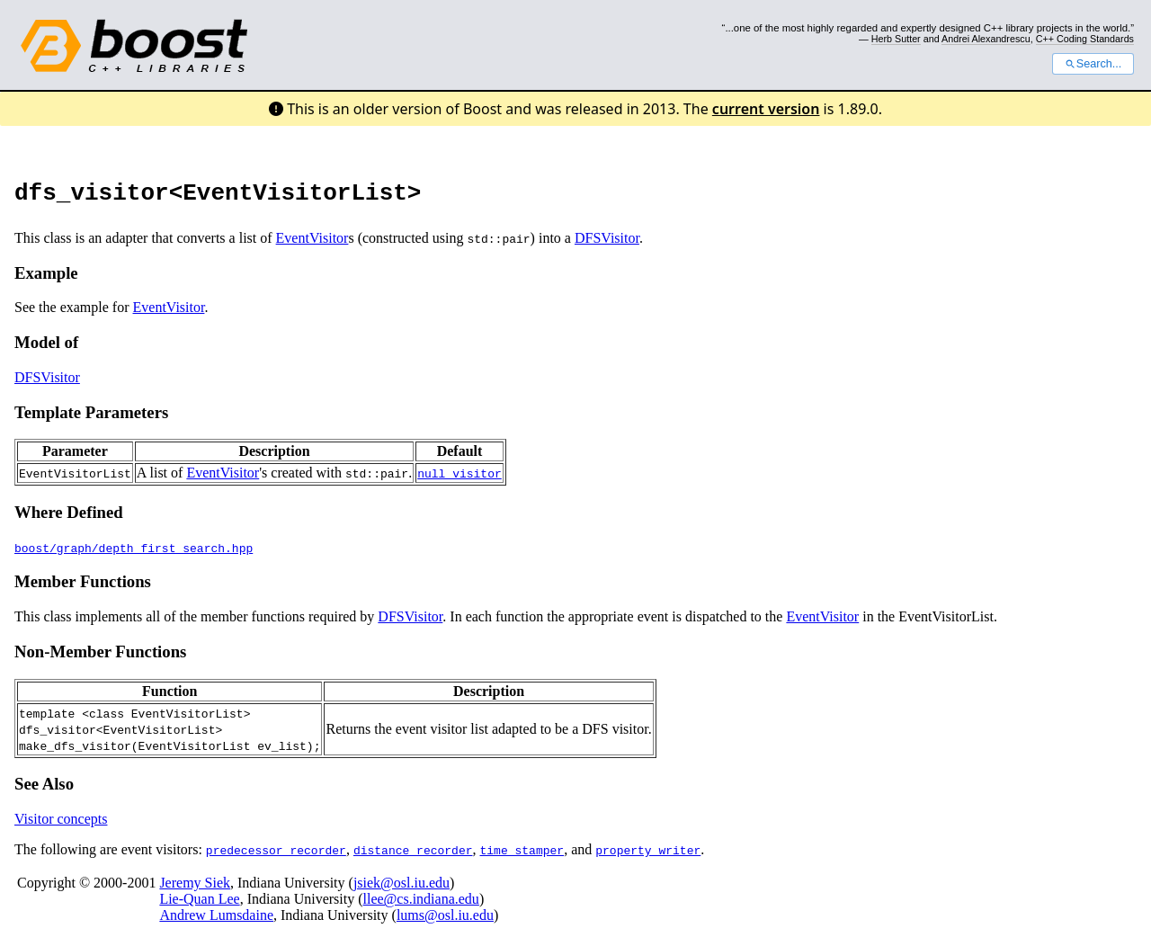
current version (766, 109)
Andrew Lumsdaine (216, 920)
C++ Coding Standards (1085, 38)
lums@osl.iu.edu (445, 920)
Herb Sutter (896, 38)
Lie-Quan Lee (199, 904)
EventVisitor (312, 243)
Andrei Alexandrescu (986, 38)
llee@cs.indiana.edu (421, 904)
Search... (1093, 64)
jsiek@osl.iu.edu (401, 888)
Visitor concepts (60, 824)
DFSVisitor (607, 243)
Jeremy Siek (194, 888)
